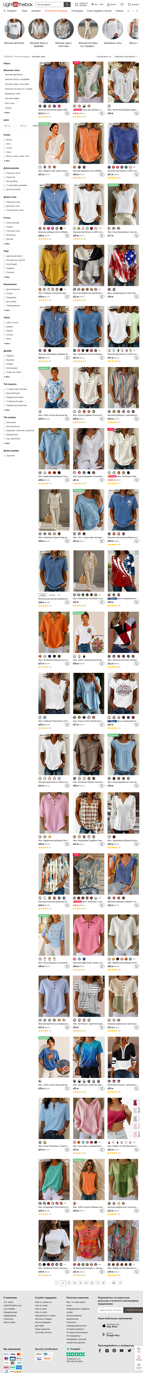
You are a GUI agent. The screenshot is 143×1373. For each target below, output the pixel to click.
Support (139, 1368)
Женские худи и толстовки (17, 84)
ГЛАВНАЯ (9, 56)
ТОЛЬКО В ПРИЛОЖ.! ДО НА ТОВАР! (83, 4)
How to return (41, 1305)
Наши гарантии (42, 1329)
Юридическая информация (10, 1314)
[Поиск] (49, 4)
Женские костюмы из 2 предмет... (20, 89)
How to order (41, 1312)
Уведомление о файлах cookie (78, 1310)
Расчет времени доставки (43, 1324)
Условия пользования (77, 1332)
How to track (41, 1309)
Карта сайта (9, 1322)
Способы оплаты (43, 1332)
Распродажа (77, 11)
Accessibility (9, 1309)
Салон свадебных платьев (99, 11)
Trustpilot (73, 1349)
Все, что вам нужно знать (75, 1304)
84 (114, 1283)
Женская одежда (22, 56)
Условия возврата (75, 1329)
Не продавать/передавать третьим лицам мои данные (76, 1339)
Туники (8, 108)
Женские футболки (13, 74)
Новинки (119, 11)
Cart (139, 1350)
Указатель (8, 1319)
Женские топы (38, 56)
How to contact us (43, 1302)
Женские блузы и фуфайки (17, 79)
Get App (139, 1360)
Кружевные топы (12, 93)
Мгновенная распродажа (56, 11)
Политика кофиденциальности (76, 1324)
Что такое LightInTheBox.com (13, 1304)
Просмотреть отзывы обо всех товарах (45, 1317)
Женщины (35, 11)
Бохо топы (9, 103)
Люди (24, 11)
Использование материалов (74, 1317)
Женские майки (12, 98)
